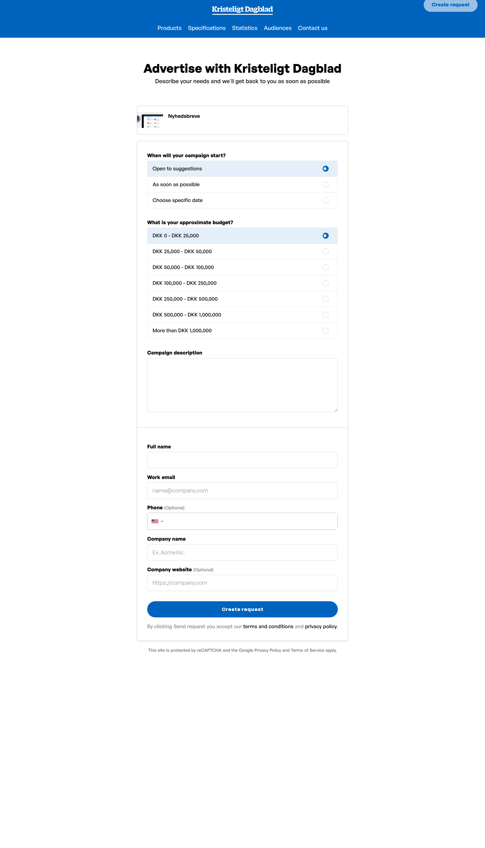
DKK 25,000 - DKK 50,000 (182, 251)
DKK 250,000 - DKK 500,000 (185, 299)
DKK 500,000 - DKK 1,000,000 (187, 314)
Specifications (207, 28)
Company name (166, 539)
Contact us (313, 28)
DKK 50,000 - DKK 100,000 (183, 267)
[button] (157, 521)
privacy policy (320, 626)
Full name (159, 446)
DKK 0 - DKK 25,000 (176, 235)
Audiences (278, 28)
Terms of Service (307, 650)
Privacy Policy (267, 650)
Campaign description (174, 352)
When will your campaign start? (186, 155)
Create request (451, 10)
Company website (180, 569)
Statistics (245, 28)
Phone (166, 507)
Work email (161, 477)
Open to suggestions (177, 168)
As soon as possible (176, 184)
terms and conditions (268, 626)
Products (170, 28)
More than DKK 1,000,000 (182, 330)
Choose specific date (178, 200)
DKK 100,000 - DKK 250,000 (185, 283)
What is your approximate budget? (190, 222)
